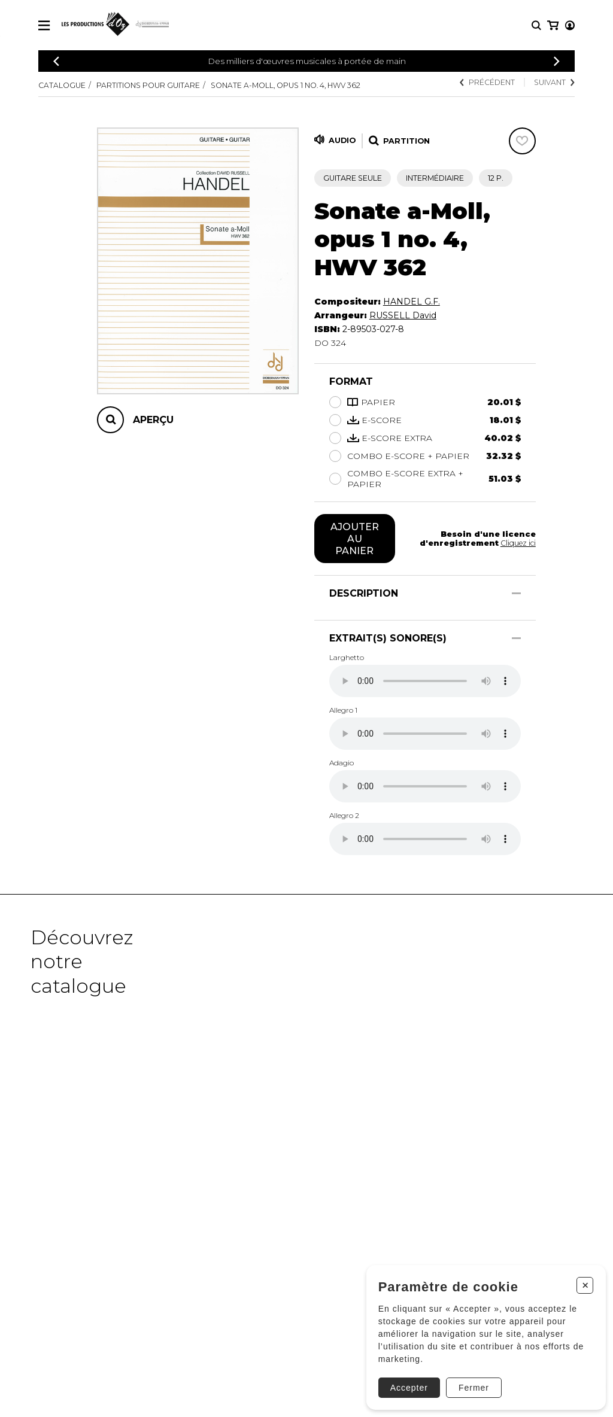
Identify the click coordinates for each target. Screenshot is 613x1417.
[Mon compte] (552, 25)
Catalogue (62, 85)
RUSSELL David (402, 315)
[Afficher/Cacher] (516, 593)
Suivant (554, 82)
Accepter (404, 1383)
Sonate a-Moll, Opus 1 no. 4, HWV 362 (287, 85)
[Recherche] (536, 25)
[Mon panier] (569, 25)
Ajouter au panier (354, 539)
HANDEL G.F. (411, 301)
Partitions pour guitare (148, 85)
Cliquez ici (517, 543)
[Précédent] (56, 61)
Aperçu (153, 419)
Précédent (486, 82)
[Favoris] (522, 140)
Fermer (469, 1383)
